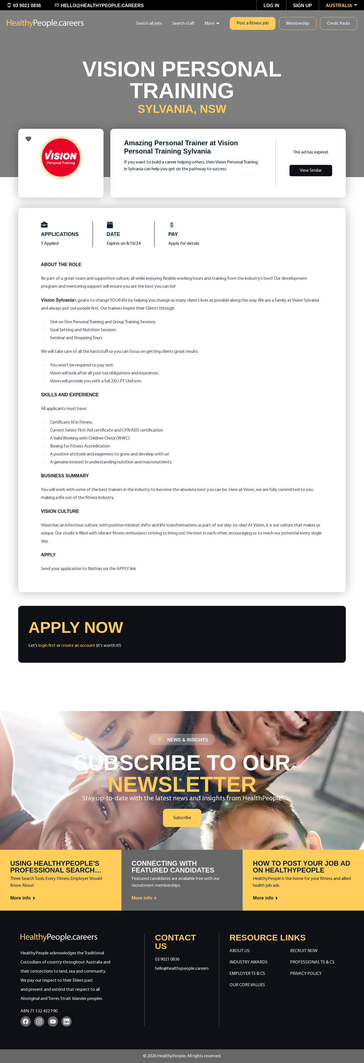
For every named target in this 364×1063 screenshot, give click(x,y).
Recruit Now (304, 951)
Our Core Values (247, 985)
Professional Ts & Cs (312, 962)
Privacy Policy (306, 973)
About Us (239, 951)
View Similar (311, 170)
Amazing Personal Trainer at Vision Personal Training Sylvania (181, 147)
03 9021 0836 (167, 959)
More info (23, 898)
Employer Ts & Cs (247, 973)
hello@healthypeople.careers (182, 968)
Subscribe (182, 818)
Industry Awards (248, 962)
